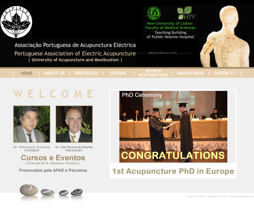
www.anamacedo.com (241, 196)
